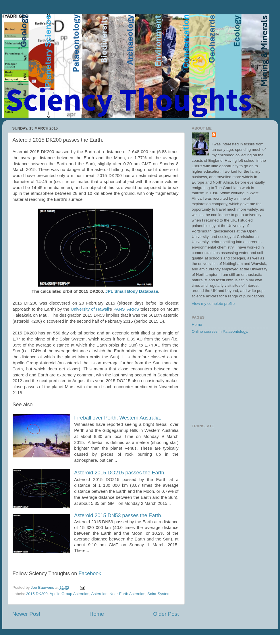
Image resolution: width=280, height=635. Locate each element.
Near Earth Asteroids (127, 594)
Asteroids (99, 594)
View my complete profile (213, 303)
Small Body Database (136, 291)
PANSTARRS (126, 309)
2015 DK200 (37, 594)
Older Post (166, 614)
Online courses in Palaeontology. (220, 331)
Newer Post (26, 614)
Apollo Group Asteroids (69, 594)
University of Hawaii (90, 309)
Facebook (89, 573)
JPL (109, 291)
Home (97, 614)
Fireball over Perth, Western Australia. (117, 418)
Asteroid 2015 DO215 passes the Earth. (119, 473)
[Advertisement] (230, 379)
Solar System (158, 594)
